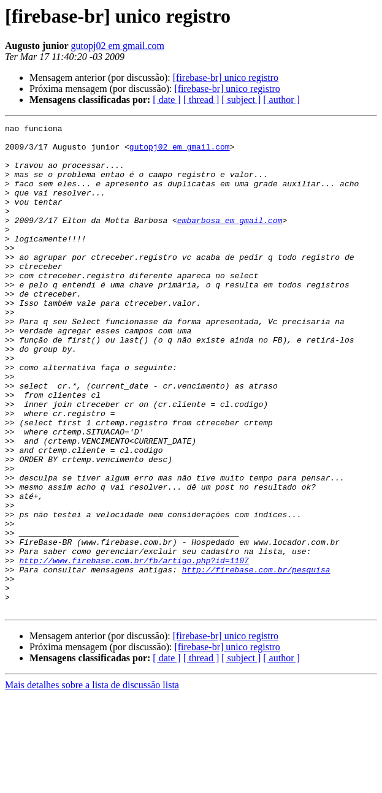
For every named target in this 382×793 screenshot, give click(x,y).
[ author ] (281, 99)
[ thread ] (201, 99)
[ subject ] (241, 99)
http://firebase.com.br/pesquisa (256, 659)
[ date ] (166, 99)
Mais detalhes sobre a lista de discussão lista (92, 782)
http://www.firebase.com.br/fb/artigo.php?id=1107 (133, 648)
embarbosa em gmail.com (230, 240)
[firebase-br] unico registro (225, 77)
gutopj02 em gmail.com (117, 45)
